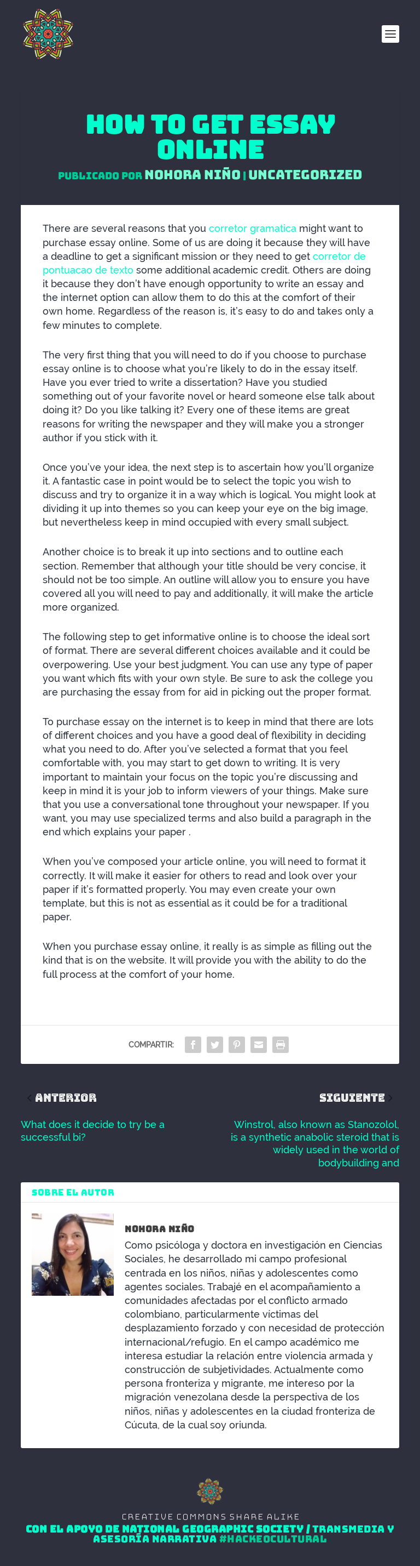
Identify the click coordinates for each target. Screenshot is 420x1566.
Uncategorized (305, 174)
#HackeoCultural (273, 1539)
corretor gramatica (252, 228)
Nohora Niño (192, 174)
